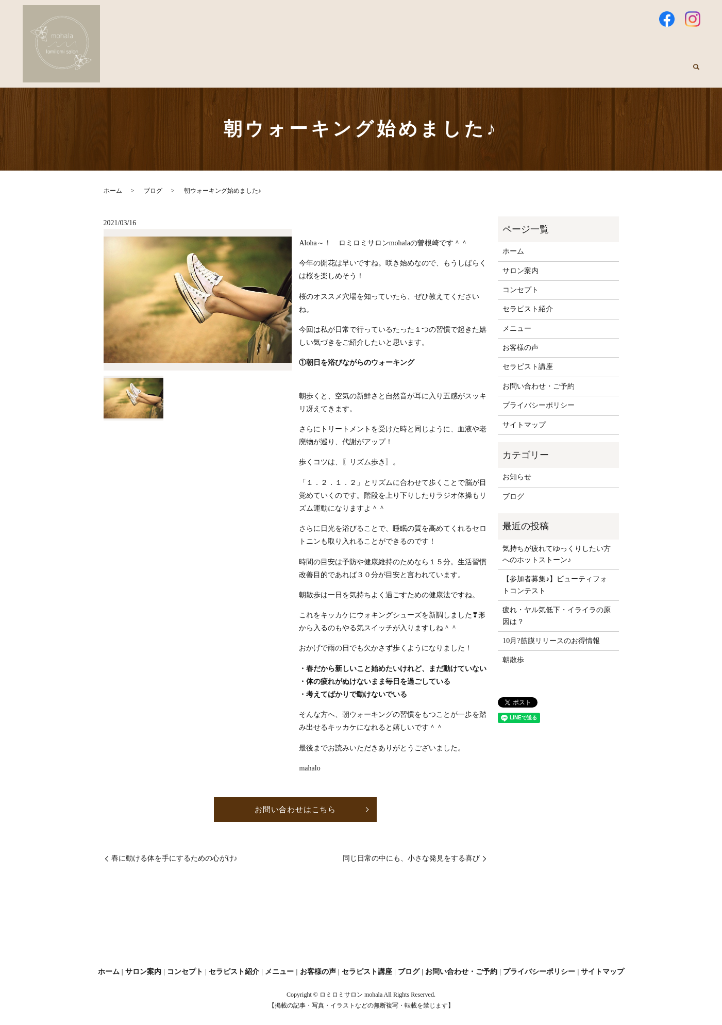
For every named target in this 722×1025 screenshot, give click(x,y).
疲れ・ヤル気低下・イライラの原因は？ (556, 615)
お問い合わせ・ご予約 (538, 386)
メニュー (497, 73)
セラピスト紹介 (439, 73)
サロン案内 (323, 73)
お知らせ (516, 477)
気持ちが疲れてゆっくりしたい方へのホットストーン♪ (556, 554)
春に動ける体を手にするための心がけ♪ (174, 859)
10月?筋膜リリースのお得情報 (550, 641)
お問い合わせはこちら (295, 809)
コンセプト (378, 73)
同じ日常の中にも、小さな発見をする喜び (411, 859)
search (696, 73)
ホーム (276, 73)
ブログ (665, 73)
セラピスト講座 (610, 73)
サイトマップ (524, 425)
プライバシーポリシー (538, 405)
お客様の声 (549, 73)
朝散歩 (513, 660)
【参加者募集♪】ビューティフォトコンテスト (554, 584)
